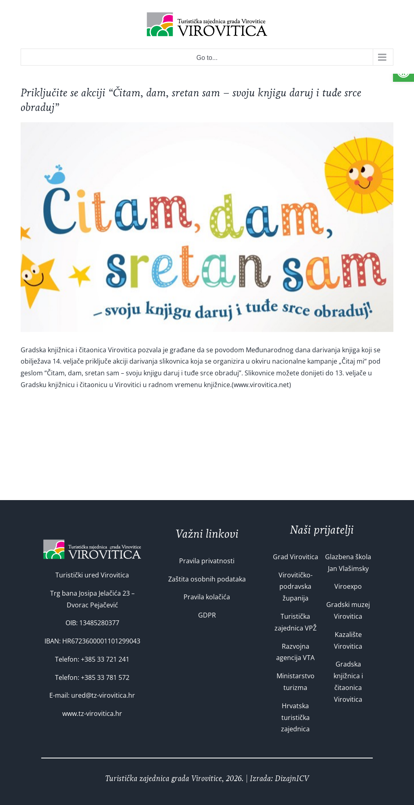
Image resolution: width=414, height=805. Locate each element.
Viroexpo (348, 586)
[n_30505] (207, 227)
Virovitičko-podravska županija (296, 587)
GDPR (207, 615)
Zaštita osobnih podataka (207, 579)
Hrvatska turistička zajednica (295, 717)
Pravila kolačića (207, 596)
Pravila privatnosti (206, 560)
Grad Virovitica (295, 556)
